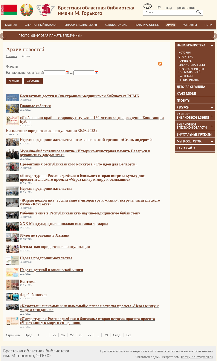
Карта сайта (186, 148)
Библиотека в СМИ (192, 65)
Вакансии (186, 76)
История (185, 52)
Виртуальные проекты (194, 134)
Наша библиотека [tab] (195, 45)
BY (159, 8)
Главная (11, 25)
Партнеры (185, 61)
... (46, 335)
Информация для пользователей (191, 70)
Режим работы (189, 80)
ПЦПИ (208, 25)
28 (80, 335)
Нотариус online (147, 25)
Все (128, 335)
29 (89, 335)
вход (168, 8)
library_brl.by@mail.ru (197, 357)
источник (187, 351)
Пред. (29, 335)
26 (63, 335)
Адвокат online (115, 25)
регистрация (186, 8)
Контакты (190, 25)
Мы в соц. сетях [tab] (195, 141)
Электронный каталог (41, 25)
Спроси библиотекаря (81, 25)
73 (106, 335)
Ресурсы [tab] (195, 107)
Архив (170, 25)
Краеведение (187, 94)
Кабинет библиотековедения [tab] (195, 115)
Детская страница (191, 87)
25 (54, 335)
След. (117, 335)
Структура (186, 56)
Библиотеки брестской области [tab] (195, 126)
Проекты (183, 100)
